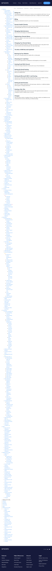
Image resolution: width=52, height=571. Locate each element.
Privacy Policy (41, 565)
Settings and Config (6, 452)
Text (9, 54)
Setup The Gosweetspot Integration (8, 398)
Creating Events (9, 259)
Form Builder (7, 98)
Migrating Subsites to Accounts (8, 495)
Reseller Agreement (42, 563)
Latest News (16, 564)
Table (9, 75)
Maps (9, 68)
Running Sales (9, 368)
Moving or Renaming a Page (8, 32)
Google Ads (8, 146)
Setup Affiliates (8, 420)
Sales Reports (9, 374)
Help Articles (26, 8)
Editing (7, 53)
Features (14, 2)
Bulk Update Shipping (10, 335)
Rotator (9, 76)
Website (4, 9)
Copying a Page (9, 29)
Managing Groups (8, 204)
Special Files (7, 187)
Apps (4, 426)
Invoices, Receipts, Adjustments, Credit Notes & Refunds (9, 364)
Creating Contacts (8, 190)
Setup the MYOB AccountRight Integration (8, 432)
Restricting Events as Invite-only (9, 289)
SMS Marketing (7, 250)
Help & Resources (32, 2)
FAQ (9, 82)
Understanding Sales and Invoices (9, 359)
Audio (9, 67)
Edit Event (10, 267)
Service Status (29, 562)
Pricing (19, 2)
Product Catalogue (9, 311)
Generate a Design (8, 13)
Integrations (4, 566)
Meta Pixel (8, 161)
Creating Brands (9, 319)
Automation (7, 241)
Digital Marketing (5, 562)
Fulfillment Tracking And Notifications (8, 389)
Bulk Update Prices (9, 339)
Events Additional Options (8, 265)
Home (15, 8)
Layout (7, 69)
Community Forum (17, 562)
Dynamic (8, 84)
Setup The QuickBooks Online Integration (8, 444)
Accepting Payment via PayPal (8, 408)
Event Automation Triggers (8, 293)
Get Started (45, 2)
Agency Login (29, 566)
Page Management (9, 25)
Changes (6, 497)
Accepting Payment (8, 400)
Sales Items (8, 376)
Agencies (39, 2)
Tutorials (31, 8)
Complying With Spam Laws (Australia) (8, 301)
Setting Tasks (7, 213)
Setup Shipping (7, 378)
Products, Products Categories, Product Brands (10, 90)
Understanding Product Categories (9, 317)
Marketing (5, 217)
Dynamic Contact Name (10, 96)
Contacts (4, 188)
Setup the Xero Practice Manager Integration (8, 441)
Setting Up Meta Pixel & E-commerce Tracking (9, 156)
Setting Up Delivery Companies (8, 385)
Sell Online (4, 564)
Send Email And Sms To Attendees (10, 273)
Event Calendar (9, 296)
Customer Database (5, 560)
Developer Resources (18, 566)
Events (9, 86)
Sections (9, 71)
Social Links (10, 64)
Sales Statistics (9, 373)
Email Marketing (8, 218)
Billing (6, 455)
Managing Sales (8, 356)
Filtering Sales (9, 369)
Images (9, 60)
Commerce (5, 310)
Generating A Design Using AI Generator (9, 15)
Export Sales (8, 377)
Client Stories (24, 2)
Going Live (7, 453)
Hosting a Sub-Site (8, 492)
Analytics (7, 183)
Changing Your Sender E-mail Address (7, 305)
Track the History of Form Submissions (9, 105)
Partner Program (29, 564)
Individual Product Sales (10, 346)
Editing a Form (9, 102)
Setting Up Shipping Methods (8, 381)
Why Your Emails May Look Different (9, 239)
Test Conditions (9, 249)
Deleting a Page (9, 37)
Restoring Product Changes (10, 342)
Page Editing (7, 51)
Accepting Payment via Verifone (8, 412)
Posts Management (8, 121)
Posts (9, 85)
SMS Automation (9, 248)
